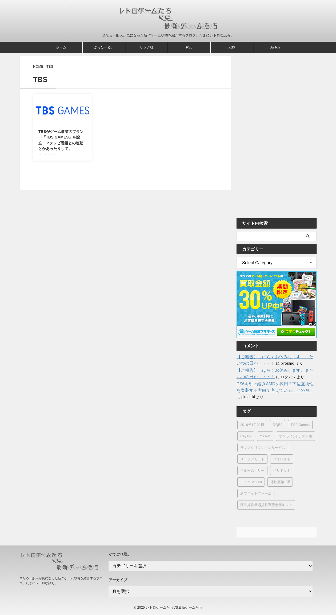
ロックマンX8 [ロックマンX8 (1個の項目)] (251, 482)
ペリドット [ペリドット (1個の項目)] (281, 471)
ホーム (61, 47)
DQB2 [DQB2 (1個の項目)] (277, 425)
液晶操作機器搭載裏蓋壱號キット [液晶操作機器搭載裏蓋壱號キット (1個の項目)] (266, 505)
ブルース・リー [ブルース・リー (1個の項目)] (252, 471)
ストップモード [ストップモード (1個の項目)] (252, 459)
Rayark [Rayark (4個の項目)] (245, 436)
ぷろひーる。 (104, 47)
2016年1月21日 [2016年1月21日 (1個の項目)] (252, 425)
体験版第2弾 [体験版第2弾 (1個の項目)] (280, 482)
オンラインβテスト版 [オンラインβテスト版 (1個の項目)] (295, 436)
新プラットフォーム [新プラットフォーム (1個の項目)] (255, 493)
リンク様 (147, 47)
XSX (231, 47)
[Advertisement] (277, 135)
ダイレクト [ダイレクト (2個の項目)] (281, 459)
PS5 (189, 47)
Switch (275, 47)
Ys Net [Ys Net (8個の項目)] (265, 436)
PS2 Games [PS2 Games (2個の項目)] (300, 425)
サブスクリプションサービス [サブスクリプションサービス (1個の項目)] (262, 448)
